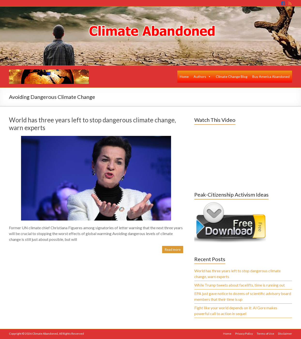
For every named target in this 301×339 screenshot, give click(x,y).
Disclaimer (285, 333)
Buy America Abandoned (271, 76)
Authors (200, 76)
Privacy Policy (244, 333)
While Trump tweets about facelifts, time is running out (239, 285)
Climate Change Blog (232, 76)
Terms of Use (265, 333)
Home (184, 76)
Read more (173, 249)
